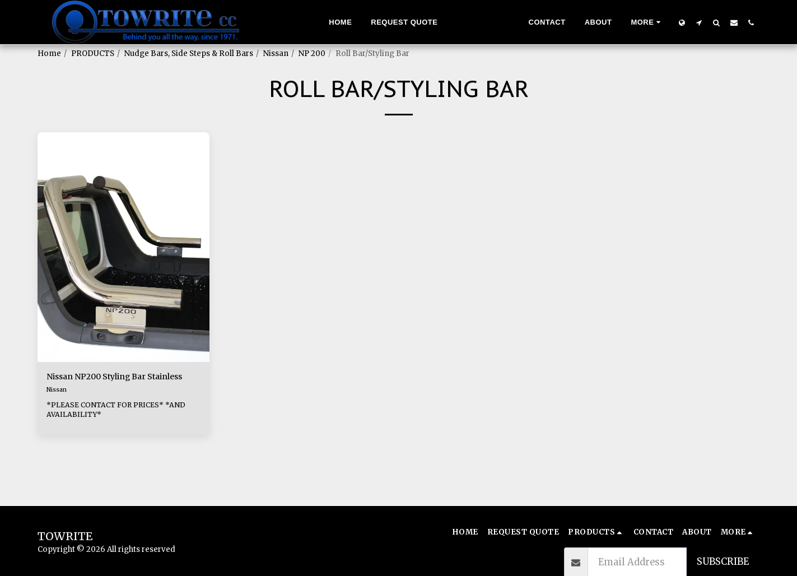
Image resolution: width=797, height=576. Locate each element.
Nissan (275, 53)
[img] (124, 247)
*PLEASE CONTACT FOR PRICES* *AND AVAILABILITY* (120, 425)
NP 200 (312, 53)
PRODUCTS (92, 53)
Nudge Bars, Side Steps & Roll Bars (188, 53)
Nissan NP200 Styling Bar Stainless (106, 384)
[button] (699, 22)
